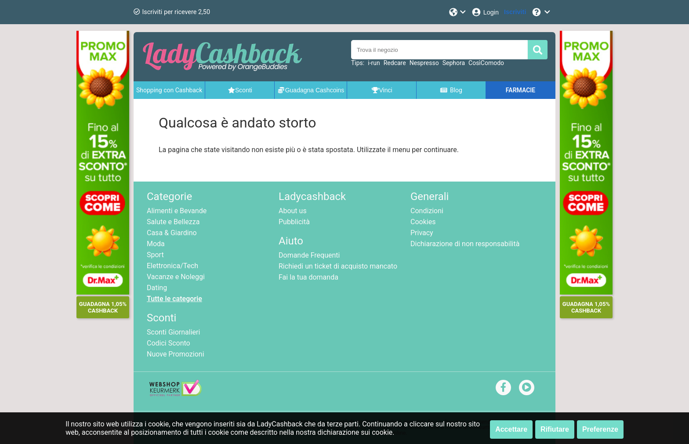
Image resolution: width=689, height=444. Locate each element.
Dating (157, 288)
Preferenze (600, 429)
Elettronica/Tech (172, 266)
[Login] (485, 12)
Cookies (422, 222)
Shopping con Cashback (169, 90)
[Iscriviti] (515, 12)
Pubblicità (294, 222)
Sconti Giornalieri (173, 332)
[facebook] (503, 387)
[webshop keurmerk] (175, 393)
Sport (155, 255)
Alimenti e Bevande (177, 211)
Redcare (395, 62)
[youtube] (527, 387)
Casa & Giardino (172, 233)
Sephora (453, 62)
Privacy (421, 233)
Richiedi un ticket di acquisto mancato (338, 266)
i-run (374, 62)
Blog (451, 90)
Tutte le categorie (174, 299)
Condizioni (426, 211)
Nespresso (424, 62)
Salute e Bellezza (173, 222)
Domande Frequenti (309, 255)
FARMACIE (520, 90)
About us (293, 211)
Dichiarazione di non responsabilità (464, 244)
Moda (156, 244)
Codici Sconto (168, 343)
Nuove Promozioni (175, 354)
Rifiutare (554, 429)
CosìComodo (486, 62)
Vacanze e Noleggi (176, 277)
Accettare (511, 429)
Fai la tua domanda (308, 277)
